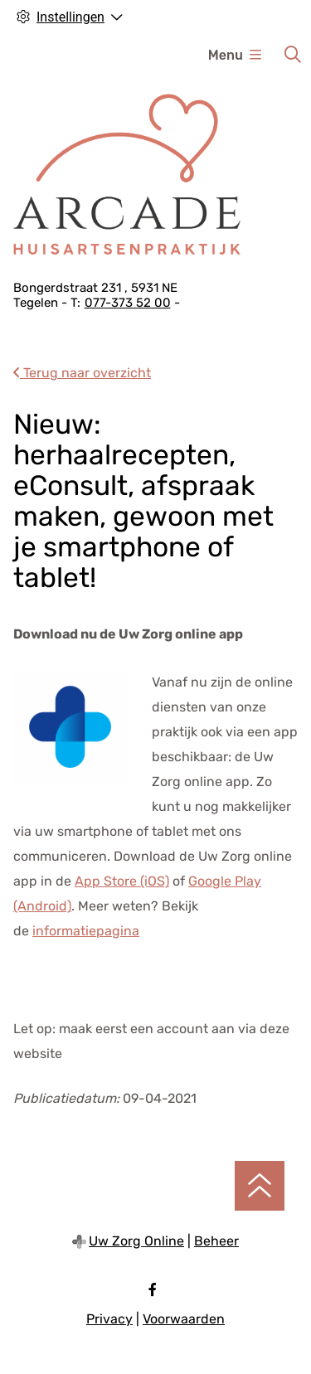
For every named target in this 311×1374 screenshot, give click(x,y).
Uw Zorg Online (136, 1241)
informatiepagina (85, 931)
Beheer (216, 1241)
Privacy (109, 1319)
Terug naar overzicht (82, 373)
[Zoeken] (293, 54)
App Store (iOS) (122, 881)
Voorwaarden (184, 1319)
